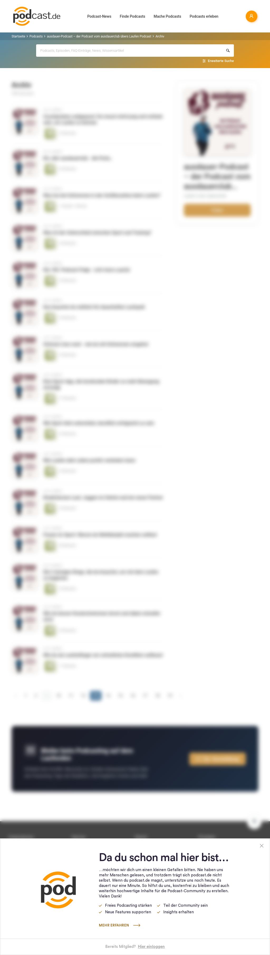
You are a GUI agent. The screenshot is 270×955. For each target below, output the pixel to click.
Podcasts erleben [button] (204, 16)
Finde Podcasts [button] (132, 16)
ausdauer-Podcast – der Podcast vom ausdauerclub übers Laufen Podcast (99, 36)
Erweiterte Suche (221, 61)
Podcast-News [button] (99, 16)
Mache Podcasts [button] (167, 16)
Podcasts (36, 36)
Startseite (18, 36)
